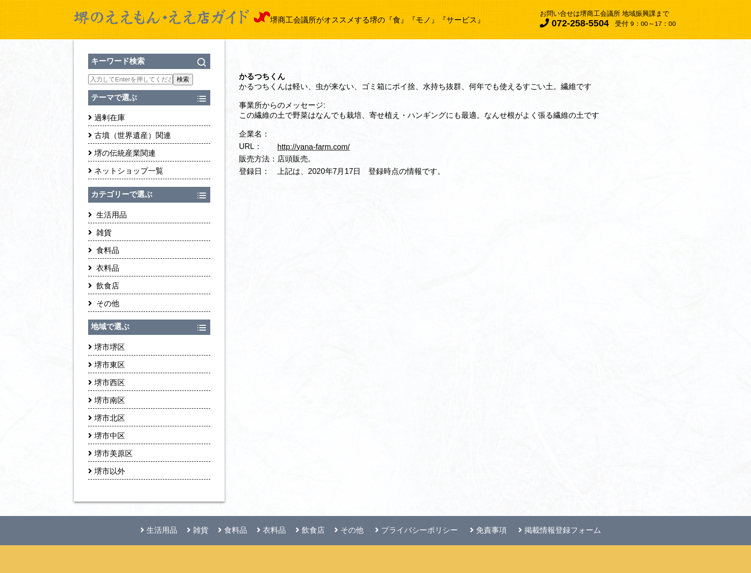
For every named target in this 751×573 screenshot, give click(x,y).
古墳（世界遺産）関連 (129, 135)
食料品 (103, 250)
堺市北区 (106, 418)
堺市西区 (106, 382)
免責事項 (488, 530)
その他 (103, 303)
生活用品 (107, 215)
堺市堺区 (106, 347)
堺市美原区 (110, 453)
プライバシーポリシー (416, 530)
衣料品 (103, 268)
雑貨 (100, 233)
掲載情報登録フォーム (559, 530)
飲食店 (103, 286)
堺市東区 (106, 365)
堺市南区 (106, 400)
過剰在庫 (106, 118)
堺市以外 (106, 471)
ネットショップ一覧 (125, 171)
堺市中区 (106, 436)
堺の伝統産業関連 (122, 153)
